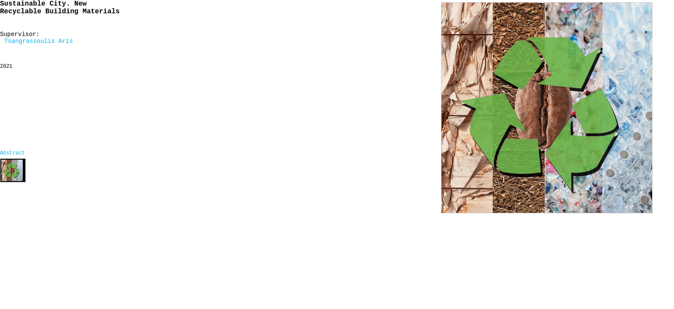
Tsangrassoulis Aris (38, 41)
